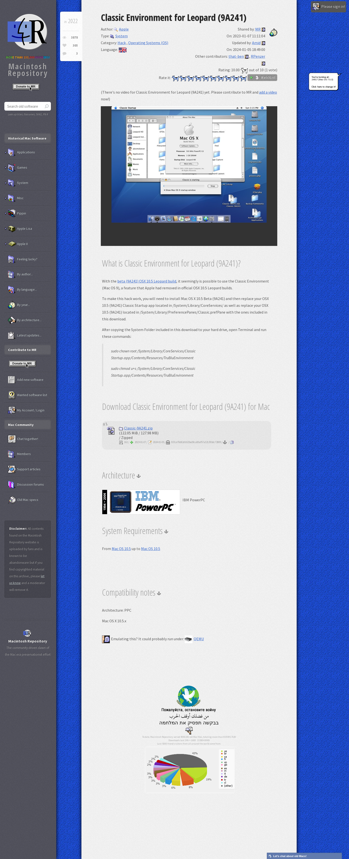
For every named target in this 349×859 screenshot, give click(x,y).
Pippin (17, 213)
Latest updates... (24, 335)
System (119, 35)
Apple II (18, 244)
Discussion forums (26, 484)
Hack (122, 42)
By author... (20, 274)
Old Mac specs (23, 500)
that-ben (236, 56)
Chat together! (23, 439)
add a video (268, 92)
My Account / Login (26, 410)
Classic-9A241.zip (136, 428)
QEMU (194, 638)
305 (75, 45)
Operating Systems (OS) (148, 42)
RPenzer (258, 56)
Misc (16, 198)
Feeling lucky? (22, 259)
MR (258, 29)
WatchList (262, 77)
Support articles (24, 469)
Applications (21, 152)
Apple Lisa (20, 229)
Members (19, 454)
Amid (256, 42)
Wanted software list (27, 395)
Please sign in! (328, 7)
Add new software (25, 380)
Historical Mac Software (27, 138)
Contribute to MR (22, 350)
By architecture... (24, 320)
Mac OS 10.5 (121, 548)
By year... (19, 305)
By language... (22, 289)
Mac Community (21, 424)
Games (17, 167)
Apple (121, 29)
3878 (74, 37)
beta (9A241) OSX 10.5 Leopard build (146, 281)
